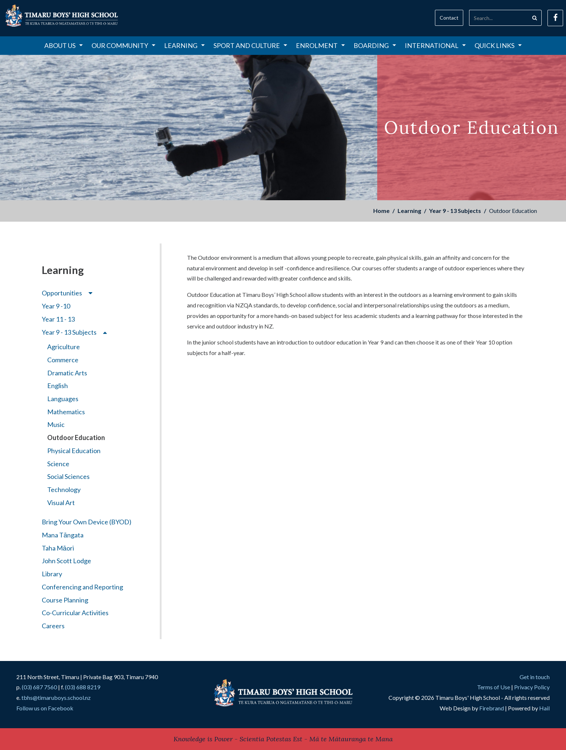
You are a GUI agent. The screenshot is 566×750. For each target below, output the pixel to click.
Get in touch (535, 676)
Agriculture (63, 347)
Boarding (375, 45)
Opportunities (67, 293)
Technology (64, 489)
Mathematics (66, 412)
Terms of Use (493, 687)
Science (58, 464)
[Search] (498, 18)
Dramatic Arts (67, 373)
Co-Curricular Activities (75, 613)
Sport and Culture (250, 45)
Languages (62, 399)
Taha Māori (58, 548)
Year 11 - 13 (58, 319)
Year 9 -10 (56, 306)
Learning (184, 45)
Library (52, 574)
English (57, 386)
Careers (53, 626)
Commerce (62, 360)
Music (56, 424)
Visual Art (61, 503)
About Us (63, 45)
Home (381, 210)
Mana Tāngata (63, 535)
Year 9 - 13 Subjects (455, 210)
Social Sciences (68, 476)
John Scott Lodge (66, 561)
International (435, 45)
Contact (449, 18)
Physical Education (74, 451)
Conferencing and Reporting (82, 587)
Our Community (123, 45)
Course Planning (65, 600)
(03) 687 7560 (39, 687)
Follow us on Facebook (44, 708)
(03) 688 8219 (82, 687)
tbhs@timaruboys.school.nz (56, 697)
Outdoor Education (76, 437)
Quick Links (498, 45)
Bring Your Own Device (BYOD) (86, 522)
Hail (544, 708)
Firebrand (491, 708)
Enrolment (320, 45)
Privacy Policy (532, 687)
